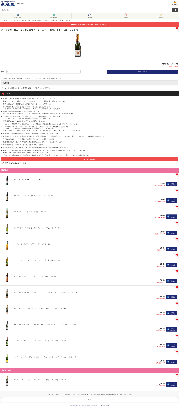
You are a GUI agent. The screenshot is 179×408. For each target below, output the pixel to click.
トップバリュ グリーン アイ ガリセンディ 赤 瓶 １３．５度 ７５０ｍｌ (40, 341)
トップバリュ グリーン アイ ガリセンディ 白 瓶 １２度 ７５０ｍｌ (38, 260)
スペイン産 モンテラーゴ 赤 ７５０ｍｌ (28, 179)
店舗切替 (89, 17)
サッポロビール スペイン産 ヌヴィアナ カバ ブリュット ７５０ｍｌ (38, 228)
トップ (3, 21)
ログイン (174, 4)
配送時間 (125, 17)
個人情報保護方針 (83, 394)
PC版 (89, 399)
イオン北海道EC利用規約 (97, 394)
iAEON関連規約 (111, 394)
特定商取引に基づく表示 (124, 394)
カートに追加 (142, 72)
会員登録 (161, 17)
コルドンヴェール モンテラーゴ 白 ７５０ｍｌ (30, 212)
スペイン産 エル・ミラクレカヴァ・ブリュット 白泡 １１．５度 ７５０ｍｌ (40, 308)
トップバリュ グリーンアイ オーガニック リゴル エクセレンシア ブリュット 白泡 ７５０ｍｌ (47, 357)
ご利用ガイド (53, 17)
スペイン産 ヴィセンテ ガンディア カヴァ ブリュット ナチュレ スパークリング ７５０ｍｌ (46, 292)
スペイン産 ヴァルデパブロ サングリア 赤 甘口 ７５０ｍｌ (35, 276)
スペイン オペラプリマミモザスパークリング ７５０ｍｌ (33, 244)
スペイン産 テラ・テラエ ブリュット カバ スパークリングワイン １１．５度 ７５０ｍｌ (45, 325)
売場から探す (17, 17)
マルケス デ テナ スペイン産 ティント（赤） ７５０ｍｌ (34, 196)
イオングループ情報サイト (54, 394)
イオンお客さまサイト (70, 394)
